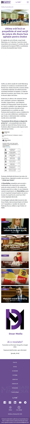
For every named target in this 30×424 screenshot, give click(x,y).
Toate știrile (15, 392)
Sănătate (15, 379)
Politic (3, 7)
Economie (15, 371)
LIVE (18, 2)
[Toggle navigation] (28, 2)
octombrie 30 (9, 7)
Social (15, 366)
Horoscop (15, 383)
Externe (15, 375)
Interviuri (15, 388)
